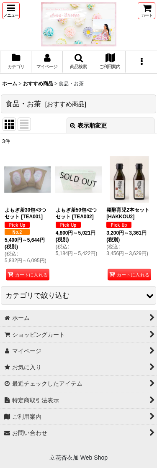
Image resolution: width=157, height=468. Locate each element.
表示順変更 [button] (88, 125)
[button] (11, 10)
